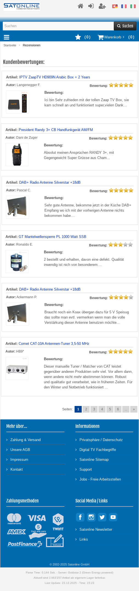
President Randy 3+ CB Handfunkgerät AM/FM (56, 130)
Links (81, 539)
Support (83, 469)
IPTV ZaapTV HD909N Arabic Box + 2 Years (54, 77)
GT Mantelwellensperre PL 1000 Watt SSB (52, 237)
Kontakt (14, 469)
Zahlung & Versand (23, 439)
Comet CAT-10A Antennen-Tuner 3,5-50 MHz (54, 344)
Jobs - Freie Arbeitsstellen (98, 479)
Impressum (17, 459)
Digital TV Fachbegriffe (95, 449)
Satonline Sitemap (92, 459)
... (126, 409)
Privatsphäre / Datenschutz (99, 439)
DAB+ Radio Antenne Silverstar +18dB (50, 182)
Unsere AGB (18, 449)
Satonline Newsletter (93, 529)
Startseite (10, 45)
